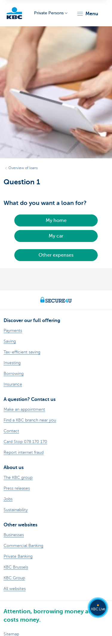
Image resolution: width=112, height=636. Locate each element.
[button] (87, 14)
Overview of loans (23, 168)
